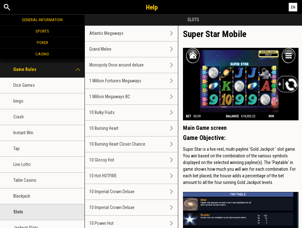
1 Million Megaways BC (133, 96)
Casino (42, 53)
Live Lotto (22, 164)
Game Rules (49, 69)
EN (293, 7)
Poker (42, 42)
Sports (42, 31)
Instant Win (23, 132)
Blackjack (21, 196)
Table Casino (24, 180)
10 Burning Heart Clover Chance (133, 144)
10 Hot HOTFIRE (133, 176)
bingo (18, 101)
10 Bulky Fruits (133, 112)
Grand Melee (133, 49)
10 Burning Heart (133, 128)
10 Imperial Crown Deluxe (133, 192)
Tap (16, 148)
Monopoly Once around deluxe (133, 65)
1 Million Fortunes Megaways (133, 81)
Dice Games (24, 85)
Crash (18, 116)
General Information (42, 19)
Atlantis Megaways (133, 33)
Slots (18, 211)
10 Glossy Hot (133, 160)
